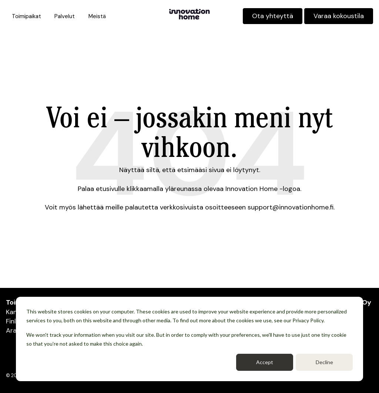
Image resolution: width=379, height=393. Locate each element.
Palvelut (64, 16)
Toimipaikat (26, 16)
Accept (264, 362)
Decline (324, 362)
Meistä (97, 16)
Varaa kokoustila (338, 15)
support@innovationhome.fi (290, 207)
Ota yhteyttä (272, 15)
